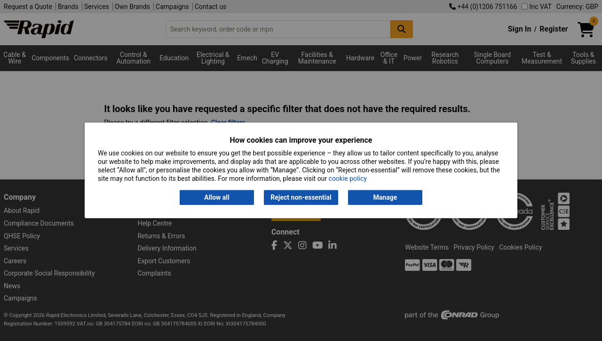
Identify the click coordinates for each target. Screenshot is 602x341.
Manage (385, 197)
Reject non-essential (300, 197)
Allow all (216, 197)
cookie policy (348, 179)
